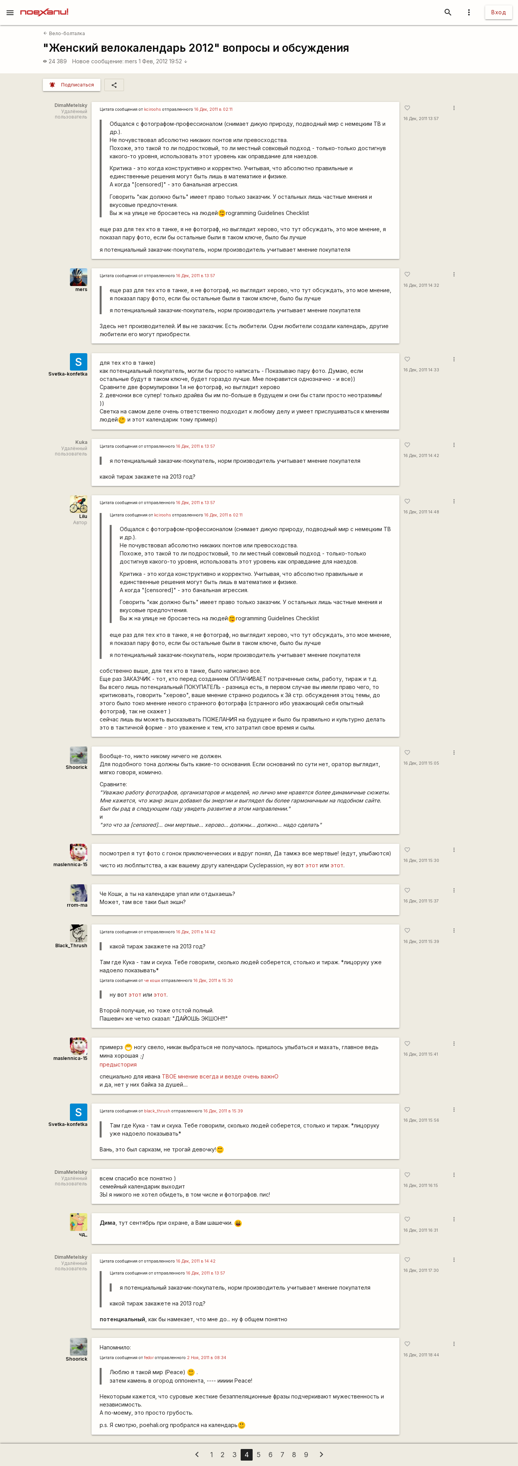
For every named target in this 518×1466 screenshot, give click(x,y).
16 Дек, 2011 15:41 (421, 1054)
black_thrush (157, 1111)
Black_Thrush (71, 945)
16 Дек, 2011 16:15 (421, 1185)
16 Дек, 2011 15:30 (421, 860)
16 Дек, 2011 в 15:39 (223, 1111)
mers (131, 61)
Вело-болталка (64, 33)
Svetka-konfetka (67, 374)
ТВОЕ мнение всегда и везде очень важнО (220, 1076)
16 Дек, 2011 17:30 (421, 1270)
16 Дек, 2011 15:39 (421, 941)
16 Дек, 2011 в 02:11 (213, 109)
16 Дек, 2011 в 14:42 (196, 931)
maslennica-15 (70, 864)
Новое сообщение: (98, 61)
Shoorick (76, 767)
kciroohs (152, 109)
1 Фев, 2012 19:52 (163, 61)
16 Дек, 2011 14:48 (421, 512)
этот (312, 865)
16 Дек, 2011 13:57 (421, 118)
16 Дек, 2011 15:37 (421, 901)
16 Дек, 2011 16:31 (421, 1230)
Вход (498, 12)
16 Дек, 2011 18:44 (421, 1355)
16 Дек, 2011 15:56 (421, 1120)
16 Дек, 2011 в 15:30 (213, 980)
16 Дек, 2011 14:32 (421, 285)
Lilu (83, 516)
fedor (149, 1357)
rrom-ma (77, 905)
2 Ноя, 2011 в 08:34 (206, 1357)
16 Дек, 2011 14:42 (421, 455)
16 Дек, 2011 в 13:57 (195, 275)
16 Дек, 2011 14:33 (421, 369)
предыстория (118, 1064)
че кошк (152, 980)
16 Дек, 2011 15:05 (421, 763)
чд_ (83, 1234)
